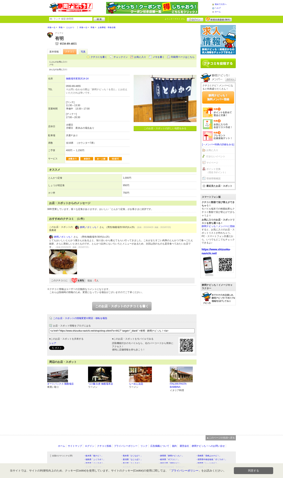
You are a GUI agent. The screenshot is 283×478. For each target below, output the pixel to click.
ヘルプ (218, 8)
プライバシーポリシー (126, 446)
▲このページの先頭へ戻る (221, 437)
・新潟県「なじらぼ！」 (131, 459)
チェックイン (121, 57)
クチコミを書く (99, 57)
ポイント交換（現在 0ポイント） (216, 171)
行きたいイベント (215, 156)
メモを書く (158, 57)
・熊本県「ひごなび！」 (131, 456)
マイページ (212, 162)
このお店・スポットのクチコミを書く (122, 306)
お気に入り (140, 57)
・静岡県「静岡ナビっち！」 (171, 456)
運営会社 (184, 446)
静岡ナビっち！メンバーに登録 (218, 226)
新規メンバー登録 (218, 19)
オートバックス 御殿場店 (60, 383)
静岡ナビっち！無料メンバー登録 (218, 97)
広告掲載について (159, 446)
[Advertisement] (218, 368)
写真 (83, 51)
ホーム (218, 12)
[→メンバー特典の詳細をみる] (218, 144)
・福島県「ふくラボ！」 (94, 459)
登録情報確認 (213, 178)
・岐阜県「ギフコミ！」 (169, 459)
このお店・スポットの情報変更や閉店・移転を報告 (80, 318)
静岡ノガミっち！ (89, 227)
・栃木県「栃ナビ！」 (93, 456)
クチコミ (69, 51)
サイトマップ (75, 446)
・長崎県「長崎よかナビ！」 (208, 456)
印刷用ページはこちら (183, 57)
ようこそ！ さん (175, 19)
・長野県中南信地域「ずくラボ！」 (211, 459)
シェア (52, 343)
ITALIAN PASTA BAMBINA (178, 385)
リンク (144, 446)
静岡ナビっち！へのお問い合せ (208, 446)
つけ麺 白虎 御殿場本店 (100, 383)
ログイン (195, 19)
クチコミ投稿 (104, 446)
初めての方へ (221, 4)
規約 (174, 446)
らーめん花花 (136, 383)
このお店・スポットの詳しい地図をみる (165, 128)
